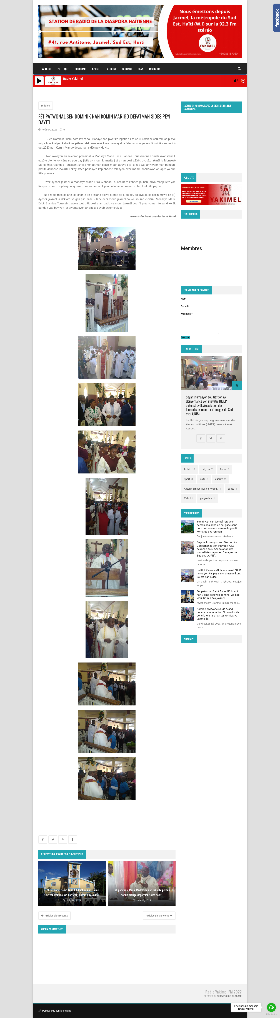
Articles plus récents (54, 915)
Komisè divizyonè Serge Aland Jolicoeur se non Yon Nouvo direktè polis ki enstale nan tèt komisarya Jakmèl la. (218, 613)
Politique (63, 69)
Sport (95, 69)
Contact (127, 69)
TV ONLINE (110, 69)
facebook (154, 69)
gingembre (207, 498)
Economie (80, 69)
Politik (189, 469)
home (46, 69)
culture (220, 479)
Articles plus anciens (159, 915)
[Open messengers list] (271, 1007)
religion (45, 105)
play (140, 69)
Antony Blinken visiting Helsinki (202, 488)
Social (224, 469)
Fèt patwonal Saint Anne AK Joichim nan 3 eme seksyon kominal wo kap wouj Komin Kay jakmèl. (218, 595)
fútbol (188, 498)
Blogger (237, 996)
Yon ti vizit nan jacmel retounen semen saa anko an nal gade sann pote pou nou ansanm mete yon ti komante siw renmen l (217, 526)
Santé (232, 488)
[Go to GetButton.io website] (271, 1014)
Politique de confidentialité (54, 1010)
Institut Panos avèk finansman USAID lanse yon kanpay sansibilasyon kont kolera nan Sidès (219, 574)
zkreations (223, 996)
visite (204, 479)
